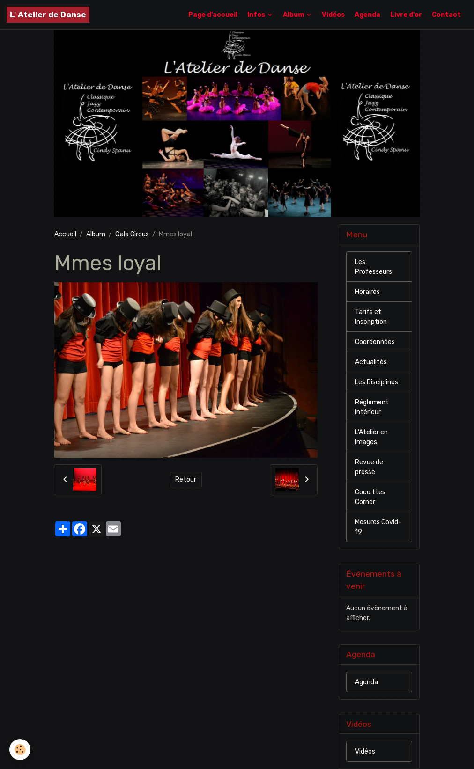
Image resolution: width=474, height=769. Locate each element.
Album (294, 15)
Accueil (65, 234)
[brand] (48, 15)
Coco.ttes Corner (370, 497)
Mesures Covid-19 (378, 527)
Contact (446, 15)
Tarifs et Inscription (371, 317)
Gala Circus (132, 234)
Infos (257, 15)
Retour (185, 479)
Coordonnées (375, 342)
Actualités (371, 362)
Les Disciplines (376, 382)
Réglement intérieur (372, 407)
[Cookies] (19, 749)
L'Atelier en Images (371, 437)
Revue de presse (369, 467)
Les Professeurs (373, 267)
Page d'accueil (212, 15)
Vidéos (333, 15)
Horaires (367, 292)
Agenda (367, 15)
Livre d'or (406, 15)
